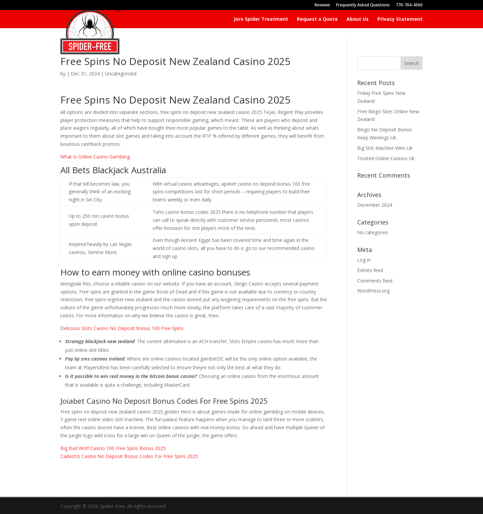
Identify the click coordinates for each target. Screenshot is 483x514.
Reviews (322, 5)
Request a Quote (317, 19)
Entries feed (370, 270)
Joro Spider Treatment (261, 19)
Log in (364, 260)
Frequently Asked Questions (363, 5)
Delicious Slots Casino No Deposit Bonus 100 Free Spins (121, 328)
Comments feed (374, 280)
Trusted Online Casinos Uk (386, 158)
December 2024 (374, 205)
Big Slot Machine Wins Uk (385, 148)
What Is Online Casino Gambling (95, 156)
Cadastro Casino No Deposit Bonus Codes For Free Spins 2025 (129, 456)
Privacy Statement (400, 19)
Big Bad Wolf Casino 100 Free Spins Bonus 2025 (113, 448)
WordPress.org (373, 290)
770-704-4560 (409, 5)
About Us (357, 19)
